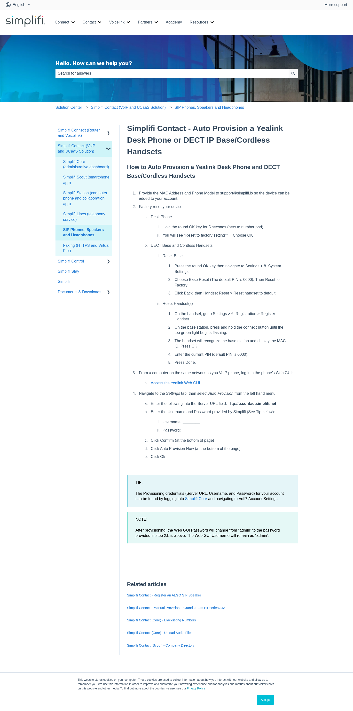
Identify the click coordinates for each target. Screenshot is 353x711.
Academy (174, 22)
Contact (89, 22)
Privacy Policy (196, 688)
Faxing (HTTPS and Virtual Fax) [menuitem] (86, 248)
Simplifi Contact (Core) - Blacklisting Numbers (161, 620)
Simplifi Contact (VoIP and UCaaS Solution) (128, 107)
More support (335, 5)
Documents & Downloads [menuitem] (80, 292)
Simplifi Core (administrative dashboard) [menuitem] (86, 164)
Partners (145, 22)
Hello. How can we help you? (93, 63)
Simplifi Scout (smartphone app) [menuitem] (86, 180)
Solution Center (68, 107)
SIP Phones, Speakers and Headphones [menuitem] (83, 232)
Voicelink (117, 22)
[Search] (293, 73)
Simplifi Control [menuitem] (71, 261)
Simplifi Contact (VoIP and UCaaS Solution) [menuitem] (76, 148)
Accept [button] (265, 700)
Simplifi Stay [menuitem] (68, 271)
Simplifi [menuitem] (64, 281)
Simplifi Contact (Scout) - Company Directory (161, 645)
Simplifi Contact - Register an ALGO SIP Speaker (164, 595)
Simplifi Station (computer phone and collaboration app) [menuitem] (85, 198)
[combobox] (172, 73)
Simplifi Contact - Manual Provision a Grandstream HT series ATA (176, 608)
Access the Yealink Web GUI (175, 383)
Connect (62, 22)
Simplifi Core (196, 499)
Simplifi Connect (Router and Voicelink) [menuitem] (79, 133)
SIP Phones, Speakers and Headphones (209, 107)
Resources (199, 22)
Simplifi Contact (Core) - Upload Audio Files (159, 633)
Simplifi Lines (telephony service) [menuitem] (84, 216)
